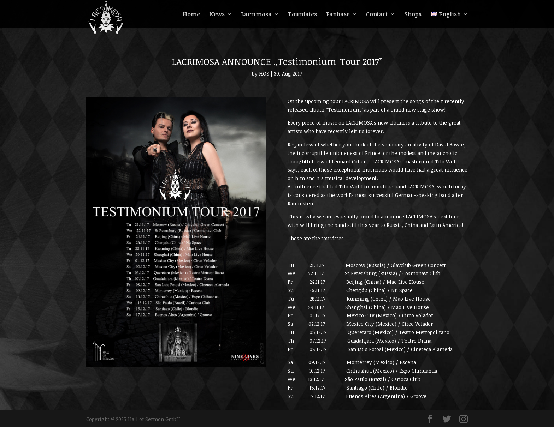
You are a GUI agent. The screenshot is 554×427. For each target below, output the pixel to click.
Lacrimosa (256, 15)
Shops (413, 15)
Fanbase (338, 15)
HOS (264, 73)
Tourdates (302, 15)
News (217, 15)
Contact (377, 15)
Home (191, 15)
